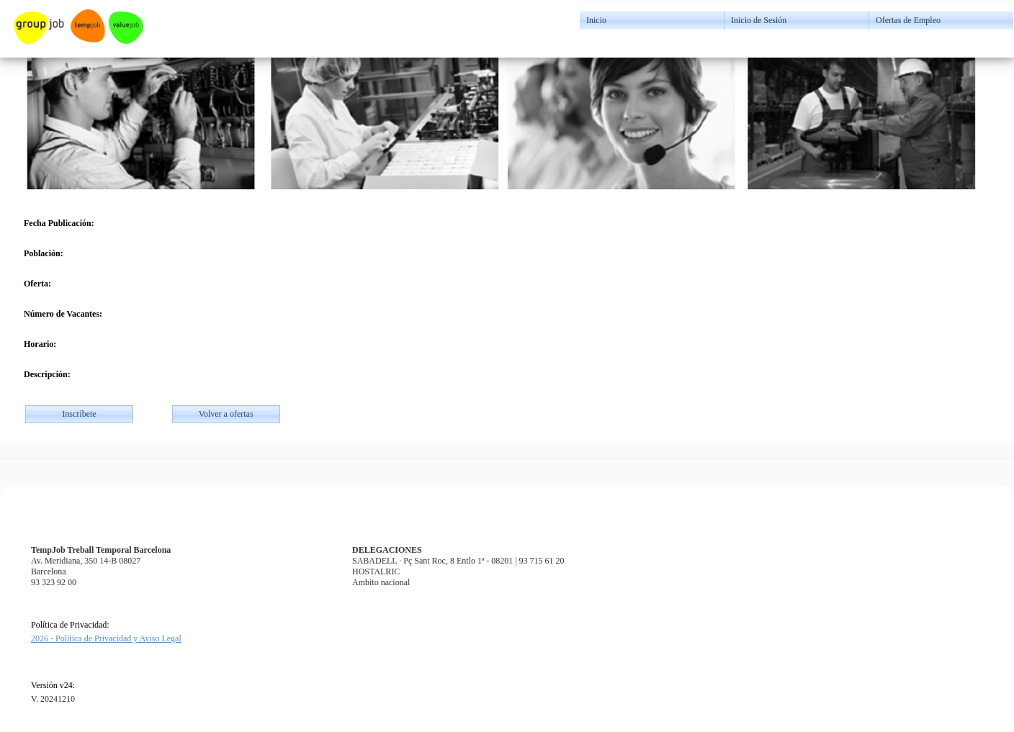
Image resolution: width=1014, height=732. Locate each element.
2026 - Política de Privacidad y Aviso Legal (106, 638)
